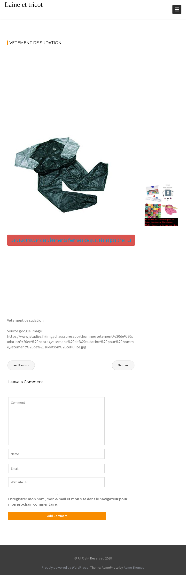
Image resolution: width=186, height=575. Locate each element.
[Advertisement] (71, 86)
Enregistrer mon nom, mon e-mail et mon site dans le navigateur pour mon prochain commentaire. (67, 501)
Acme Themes (134, 567)
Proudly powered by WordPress (65, 567)
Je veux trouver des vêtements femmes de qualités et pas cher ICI (71, 240)
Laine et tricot (24, 4)
